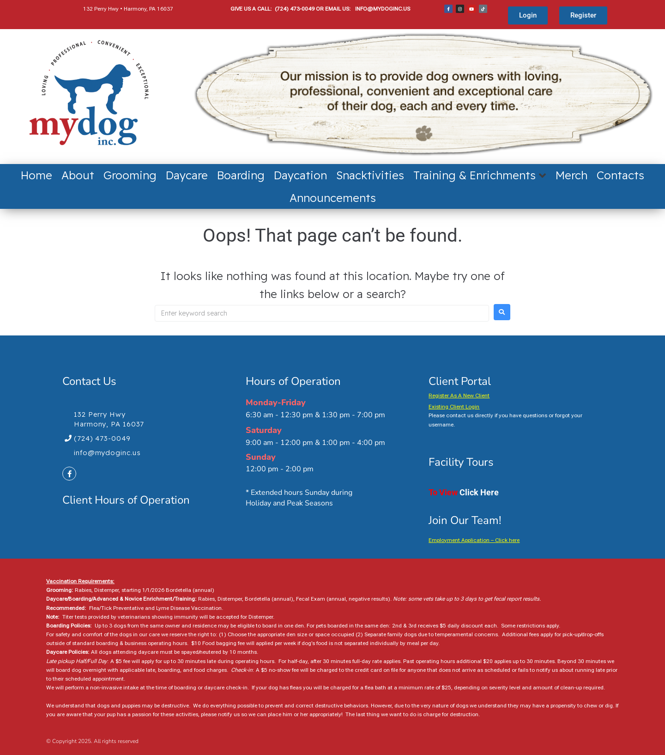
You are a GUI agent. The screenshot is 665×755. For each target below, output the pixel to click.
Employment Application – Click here (474, 540)
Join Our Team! (465, 520)
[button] (480, 175)
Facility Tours (461, 462)
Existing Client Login (454, 406)
